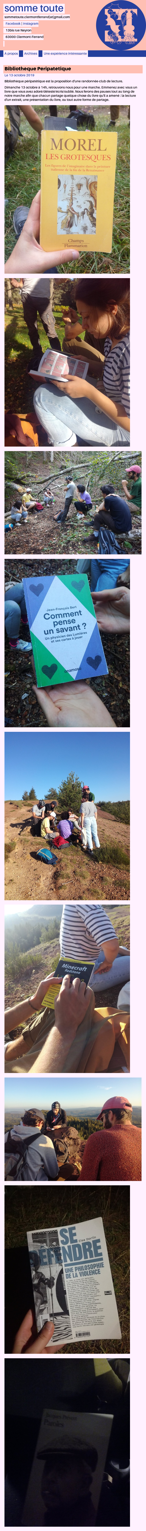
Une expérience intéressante (65, 53)
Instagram (30, 24)
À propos (11, 53)
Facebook (13, 24)
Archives (30, 53)
